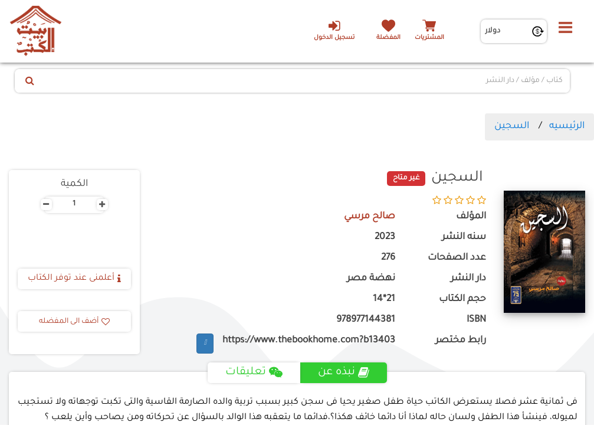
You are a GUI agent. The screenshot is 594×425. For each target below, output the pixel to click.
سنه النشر (464, 238)
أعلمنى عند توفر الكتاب (74, 278)
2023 (385, 238)
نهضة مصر (371, 279)
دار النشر (468, 279)
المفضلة (388, 38)
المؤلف (471, 217)
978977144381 (365, 320)
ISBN (476, 320)
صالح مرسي (369, 217)
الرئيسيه (567, 126)
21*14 (384, 300)
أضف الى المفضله (74, 322)
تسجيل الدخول (334, 30)
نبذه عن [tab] (343, 372)
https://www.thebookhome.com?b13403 (308, 341)
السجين (511, 126)
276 (388, 258)
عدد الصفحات (457, 258)
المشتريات (429, 38)
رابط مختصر (460, 341)
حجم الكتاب (462, 300)
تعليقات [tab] (254, 372)
